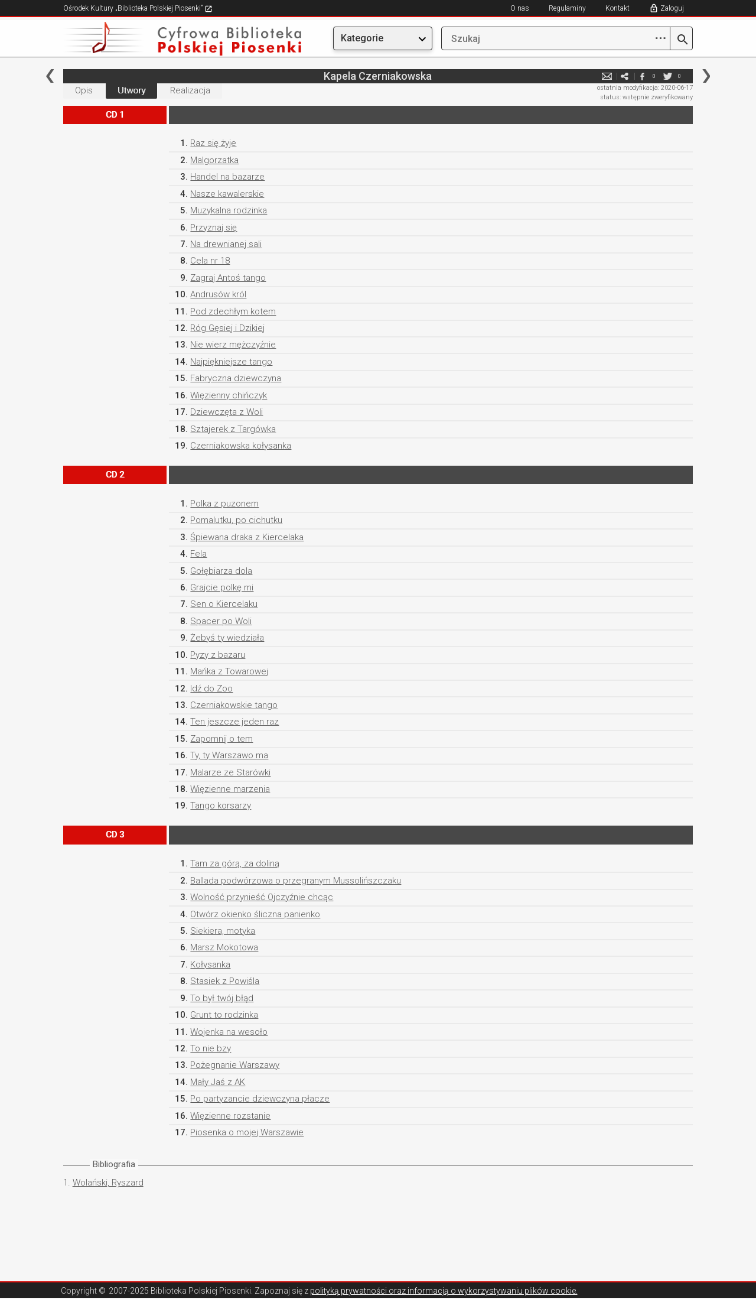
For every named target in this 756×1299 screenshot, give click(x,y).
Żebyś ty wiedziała (227, 637)
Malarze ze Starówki (230, 772)
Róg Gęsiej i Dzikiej (227, 328)
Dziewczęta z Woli (226, 412)
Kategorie (362, 38)
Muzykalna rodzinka (228, 210)
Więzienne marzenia (230, 789)
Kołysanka (210, 964)
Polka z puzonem (224, 503)
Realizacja (190, 90)
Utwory (131, 90)
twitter (667, 76)
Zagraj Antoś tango (228, 277)
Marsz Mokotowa (224, 947)
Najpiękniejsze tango (231, 361)
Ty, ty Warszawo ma (229, 755)
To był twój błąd (221, 998)
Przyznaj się (213, 227)
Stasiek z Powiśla (224, 981)
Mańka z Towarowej (229, 671)
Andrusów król (218, 294)
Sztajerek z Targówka (233, 429)
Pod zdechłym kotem (233, 311)
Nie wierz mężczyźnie (233, 344)
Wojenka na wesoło (229, 1032)
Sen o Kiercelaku (224, 604)
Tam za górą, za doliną (234, 863)
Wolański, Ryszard (108, 1182)
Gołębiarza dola (221, 571)
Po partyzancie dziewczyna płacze (260, 1098)
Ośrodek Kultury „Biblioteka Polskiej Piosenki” (138, 8)
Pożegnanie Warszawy (234, 1065)
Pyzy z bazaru (217, 655)
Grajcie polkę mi (221, 587)
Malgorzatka (214, 160)
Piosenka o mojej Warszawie (247, 1132)
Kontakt (617, 8)
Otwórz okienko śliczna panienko (255, 914)
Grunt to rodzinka (224, 1014)
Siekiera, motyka (222, 930)
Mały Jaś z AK (217, 1082)
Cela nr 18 (210, 260)
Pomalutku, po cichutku (236, 520)
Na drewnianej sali (226, 244)
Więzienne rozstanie (230, 1115)
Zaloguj (672, 8)
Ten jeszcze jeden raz (234, 721)
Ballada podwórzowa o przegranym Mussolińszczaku (295, 880)
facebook (642, 76)
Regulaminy (567, 8)
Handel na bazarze (227, 176)
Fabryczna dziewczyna (235, 378)
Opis (84, 90)
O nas (519, 8)
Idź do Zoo (211, 688)
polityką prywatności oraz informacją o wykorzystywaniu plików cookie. (444, 1290)
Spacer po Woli (221, 621)
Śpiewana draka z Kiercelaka (247, 537)
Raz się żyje (213, 143)
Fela (198, 553)
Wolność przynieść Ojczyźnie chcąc (261, 897)
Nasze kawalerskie (227, 194)
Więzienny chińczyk (228, 395)
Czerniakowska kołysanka (240, 445)
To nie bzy (210, 1048)
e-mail (606, 76)
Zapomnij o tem (221, 738)
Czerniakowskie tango (234, 705)
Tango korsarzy (220, 805)
